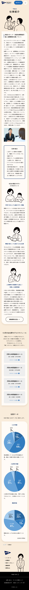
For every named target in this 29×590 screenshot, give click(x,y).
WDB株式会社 (7, 582)
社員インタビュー (9, 563)
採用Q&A (7, 568)
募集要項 (7, 565)
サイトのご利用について (18, 580)
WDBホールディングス (18, 582)
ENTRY (18, 2)
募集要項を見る (13, 319)
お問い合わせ (9, 580)
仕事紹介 (7, 560)
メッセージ (8, 558)
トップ (4, 544)
